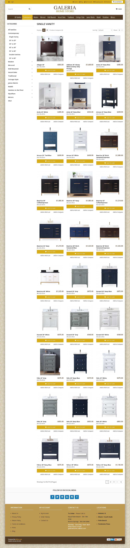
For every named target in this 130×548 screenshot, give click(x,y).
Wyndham (106, 17)
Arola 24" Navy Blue (103, 65)
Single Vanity (13, 37)
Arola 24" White (42, 112)
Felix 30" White (101, 421)
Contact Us (44, 520)
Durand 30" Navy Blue (104, 291)
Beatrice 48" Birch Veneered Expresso (103, 247)
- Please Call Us (76, 513)
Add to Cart (50, 70)
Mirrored (42, 17)
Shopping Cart (98, 2)
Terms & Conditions (18, 524)
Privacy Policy (16, 517)
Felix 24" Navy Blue (73, 378)
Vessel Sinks (62, 17)
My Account (88, 2)
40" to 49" (12, 47)
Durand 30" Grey (72, 291)
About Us (15, 513)
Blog (81, 2)
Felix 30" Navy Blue (73, 421)
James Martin (90, 17)
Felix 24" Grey (41, 378)
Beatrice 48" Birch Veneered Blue (73, 247)
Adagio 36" (40, 65)
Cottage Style (80, 17)
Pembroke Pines (104, 524)
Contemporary (27, 17)
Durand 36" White (102, 335)
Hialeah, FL (102, 513)
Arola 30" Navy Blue (73, 112)
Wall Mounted (51, 17)
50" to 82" (12, 58)
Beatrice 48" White (43, 291)
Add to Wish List (45, 74)
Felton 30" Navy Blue (44, 465)
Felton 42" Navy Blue (103, 465)
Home (75, 2)
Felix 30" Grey (41, 421)
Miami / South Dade (105, 517)
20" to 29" (12, 40)
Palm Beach (102, 520)
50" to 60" (12, 51)
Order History (45, 517)
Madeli (99, 17)
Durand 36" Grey (72, 335)
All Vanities (18, 17)
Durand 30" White (43, 335)
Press (14, 528)
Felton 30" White (72, 465)
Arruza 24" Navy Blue (103, 112)
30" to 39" (12, 44)
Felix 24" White (101, 378)
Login (11, 2)
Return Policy (16, 520)
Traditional (71, 17)
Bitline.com (19, 539)
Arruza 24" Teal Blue (44, 155)
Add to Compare (58, 74)
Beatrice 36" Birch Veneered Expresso (103, 156)
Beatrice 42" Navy (43, 246)
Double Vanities (14, 55)
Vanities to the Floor (15, 90)
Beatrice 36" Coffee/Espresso (42, 202)
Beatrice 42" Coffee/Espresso (101, 202)
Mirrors (113, 17)
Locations (117, 2)
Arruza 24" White (73, 155)
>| (121, 482)
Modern (36, 17)
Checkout (107, 2)
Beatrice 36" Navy (73, 201)
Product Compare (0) (56, 30)
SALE (10, 101)
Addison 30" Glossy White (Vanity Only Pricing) (73, 67)
